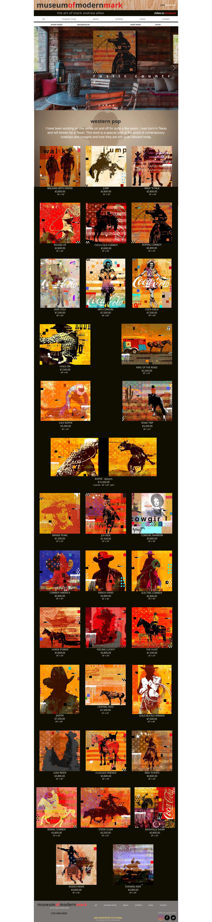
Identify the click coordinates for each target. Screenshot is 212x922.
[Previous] (38, 68)
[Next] (174, 68)
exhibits (138, 905)
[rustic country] (99, 105)
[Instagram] (161, 917)
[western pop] (113, 105)
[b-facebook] (167, 917)
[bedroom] (103, 105)
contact (160, 905)
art (99, 905)
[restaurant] (109, 105)
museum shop (110, 905)
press (147, 905)
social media (171, 912)
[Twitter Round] (173, 917)
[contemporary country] (106, 105)
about (125, 905)
